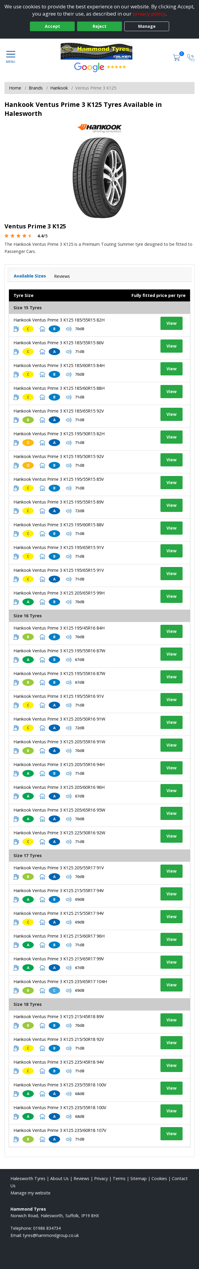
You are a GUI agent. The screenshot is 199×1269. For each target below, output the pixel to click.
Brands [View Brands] (36, 88)
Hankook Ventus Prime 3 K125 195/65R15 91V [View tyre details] (58, 547)
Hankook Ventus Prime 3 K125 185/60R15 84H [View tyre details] (59, 365)
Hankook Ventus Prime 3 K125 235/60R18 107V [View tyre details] (59, 1130)
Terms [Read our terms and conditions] (119, 1178)
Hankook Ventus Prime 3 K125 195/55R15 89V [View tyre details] (58, 502)
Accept (52, 26)
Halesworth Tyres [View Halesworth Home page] (27, 1178)
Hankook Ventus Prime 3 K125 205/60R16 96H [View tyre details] (59, 787)
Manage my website (30, 1193)
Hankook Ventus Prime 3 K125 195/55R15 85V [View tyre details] (58, 479)
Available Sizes (30, 276)
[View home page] (99, 51)
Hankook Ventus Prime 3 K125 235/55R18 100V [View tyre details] (59, 1085)
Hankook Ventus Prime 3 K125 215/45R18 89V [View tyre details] (58, 1016)
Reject (99, 26)
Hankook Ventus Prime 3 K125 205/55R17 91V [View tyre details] (58, 868)
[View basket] (177, 57)
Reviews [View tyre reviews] (62, 276)
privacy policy (149, 13)
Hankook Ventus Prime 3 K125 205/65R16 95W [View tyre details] (59, 810)
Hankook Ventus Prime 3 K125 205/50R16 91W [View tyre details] (59, 719)
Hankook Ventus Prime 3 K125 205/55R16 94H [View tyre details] (59, 764)
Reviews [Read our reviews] (81, 1178)
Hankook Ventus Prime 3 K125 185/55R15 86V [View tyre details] (58, 342)
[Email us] (51, 1235)
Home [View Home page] (15, 88)
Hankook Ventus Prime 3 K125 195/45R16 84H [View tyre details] (59, 628)
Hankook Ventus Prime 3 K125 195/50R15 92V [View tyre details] (58, 456)
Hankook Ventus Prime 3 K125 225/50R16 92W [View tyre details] (59, 833)
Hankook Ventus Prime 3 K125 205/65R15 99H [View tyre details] (59, 593)
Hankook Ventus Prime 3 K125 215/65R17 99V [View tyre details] (58, 959)
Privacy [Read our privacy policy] (101, 1178)
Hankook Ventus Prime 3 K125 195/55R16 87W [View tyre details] (59, 651)
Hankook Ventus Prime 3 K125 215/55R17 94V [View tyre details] (58, 890)
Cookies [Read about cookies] (159, 1178)
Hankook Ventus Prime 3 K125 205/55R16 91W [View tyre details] (59, 742)
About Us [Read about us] (59, 1178)
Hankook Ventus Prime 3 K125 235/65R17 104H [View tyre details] (60, 981)
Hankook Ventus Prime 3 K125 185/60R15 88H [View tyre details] (59, 388)
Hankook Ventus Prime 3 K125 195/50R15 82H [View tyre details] (59, 433)
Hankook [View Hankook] (59, 88)
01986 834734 (47, 1228)
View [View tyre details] (171, 323)
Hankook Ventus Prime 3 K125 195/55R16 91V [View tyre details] (58, 696)
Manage (147, 26)
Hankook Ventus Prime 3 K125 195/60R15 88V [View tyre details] (58, 524)
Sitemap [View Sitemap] (138, 1178)
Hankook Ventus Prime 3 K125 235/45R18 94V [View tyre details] (58, 1062)
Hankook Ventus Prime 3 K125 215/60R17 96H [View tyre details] (59, 936)
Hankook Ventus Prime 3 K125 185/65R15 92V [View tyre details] (58, 411)
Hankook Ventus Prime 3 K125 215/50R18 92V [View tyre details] (58, 1039)
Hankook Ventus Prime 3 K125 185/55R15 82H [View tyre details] (59, 320)
